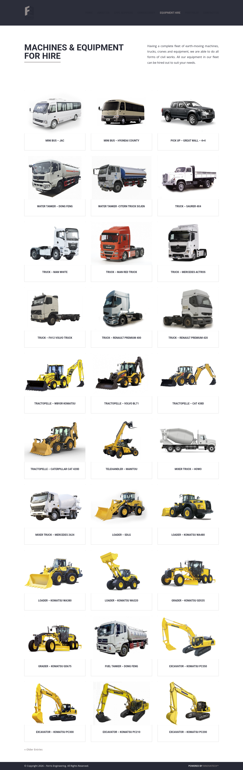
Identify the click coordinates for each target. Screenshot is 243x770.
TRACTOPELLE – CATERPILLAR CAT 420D (55, 469)
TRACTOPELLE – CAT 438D (188, 403)
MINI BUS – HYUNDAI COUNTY (121, 140)
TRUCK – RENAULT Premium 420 (188, 337)
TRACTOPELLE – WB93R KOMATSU (54, 403)
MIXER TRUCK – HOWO (188, 469)
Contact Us (211, 13)
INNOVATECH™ (211, 765)
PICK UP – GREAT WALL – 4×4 (188, 140)
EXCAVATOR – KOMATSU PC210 (121, 732)
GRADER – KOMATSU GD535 (188, 600)
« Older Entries (33, 749)
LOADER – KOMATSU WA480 (188, 534)
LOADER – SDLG (121, 534)
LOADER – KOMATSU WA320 (121, 600)
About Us (103, 13)
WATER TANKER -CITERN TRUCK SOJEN (121, 206)
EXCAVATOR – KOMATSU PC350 (188, 666)
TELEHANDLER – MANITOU (121, 469)
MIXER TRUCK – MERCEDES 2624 (54, 534)
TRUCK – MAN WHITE (54, 272)
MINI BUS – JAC (54, 140)
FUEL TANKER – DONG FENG (121, 666)
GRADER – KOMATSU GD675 (55, 666)
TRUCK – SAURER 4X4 (188, 206)
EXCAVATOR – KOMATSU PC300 (55, 732)
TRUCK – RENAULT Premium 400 (121, 337)
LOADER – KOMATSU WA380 (54, 600)
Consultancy (146, 13)
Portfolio (192, 13)
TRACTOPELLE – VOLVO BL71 (121, 403)
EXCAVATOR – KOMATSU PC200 (188, 732)
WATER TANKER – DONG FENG (55, 206)
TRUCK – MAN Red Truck (121, 272)
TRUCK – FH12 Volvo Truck (55, 337)
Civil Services (123, 13)
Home (89, 13)
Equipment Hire (170, 13)
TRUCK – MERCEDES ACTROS (188, 272)
